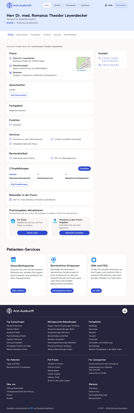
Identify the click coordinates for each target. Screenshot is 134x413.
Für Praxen (121, 5)
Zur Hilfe (96, 290)
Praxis (11, 35)
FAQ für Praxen (54, 367)
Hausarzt (92, 336)
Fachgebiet (35, 35)
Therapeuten (71, 5)
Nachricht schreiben (74, 233)
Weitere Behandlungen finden (60, 349)
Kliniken (57, 5)
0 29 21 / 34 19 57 (110, 61)
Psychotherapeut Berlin (16, 336)
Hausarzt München (14, 326)
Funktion (47, 35)
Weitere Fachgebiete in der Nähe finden (105, 349)
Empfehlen (84, 168)
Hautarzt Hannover (14, 339)
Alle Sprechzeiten (18, 95)
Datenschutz (94, 392)
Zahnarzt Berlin (13, 329)
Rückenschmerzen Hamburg (59, 346)
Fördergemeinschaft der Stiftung (20, 392)
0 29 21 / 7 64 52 (110, 58)
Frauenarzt (93, 339)
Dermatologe (94, 346)
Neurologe (93, 329)
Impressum (93, 388)
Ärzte (47, 5)
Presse (9, 395)
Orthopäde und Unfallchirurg (100, 343)
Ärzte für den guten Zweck (59, 381)
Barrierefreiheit (70, 35)
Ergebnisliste (21, 46)
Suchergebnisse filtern (62, 290)
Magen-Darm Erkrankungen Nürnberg (63, 326)
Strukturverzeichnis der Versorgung (103, 364)
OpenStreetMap (81, 70)
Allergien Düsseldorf (56, 339)
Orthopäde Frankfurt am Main (19, 346)
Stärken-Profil (53, 377)
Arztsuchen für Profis (97, 373)
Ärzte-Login (32, 233)
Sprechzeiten (22, 35)
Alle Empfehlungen (19, 184)
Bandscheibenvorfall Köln (58, 336)
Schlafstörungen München (59, 332)
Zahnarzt (92, 332)
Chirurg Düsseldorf (14, 343)
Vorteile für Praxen (55, 364)
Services (57, 35)
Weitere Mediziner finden (17, 349)
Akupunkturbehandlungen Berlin (61, 329)
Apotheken (85, 5)
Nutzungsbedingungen (98, 395)
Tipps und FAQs (13, 364)
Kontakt (10, 398)
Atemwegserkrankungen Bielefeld (62, 343)
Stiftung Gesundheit (15, 388)
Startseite (11, 46)
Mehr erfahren (18, 290)
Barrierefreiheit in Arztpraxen (18, 367)
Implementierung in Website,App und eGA (100, 368)
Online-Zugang (54, 374)
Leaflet (79, 68)
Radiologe (93, 326)
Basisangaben (53, 370)
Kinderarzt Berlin (13, 332)
